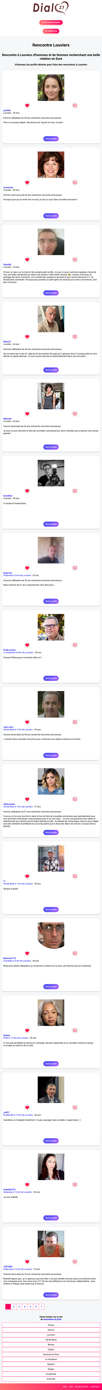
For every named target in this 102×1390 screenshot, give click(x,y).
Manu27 (7, 341)
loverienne (8, 187)
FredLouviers (9, 650)
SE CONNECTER (51, 31)
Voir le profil (51, 138)
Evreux (51, 1325)
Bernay (51, 1344)
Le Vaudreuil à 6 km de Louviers (18, 652)
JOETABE (7, 1266)
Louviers (51, 1335)
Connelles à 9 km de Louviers (17, 961)
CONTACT (95, 1386)
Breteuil (51, 1364)
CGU (71, 1386)
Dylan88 (7, 264)
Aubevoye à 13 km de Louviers (17, 1192)
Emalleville (51, 1374)
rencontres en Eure (52, 1319)
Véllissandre (9, 804)
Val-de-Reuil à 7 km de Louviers (18, 729)
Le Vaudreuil (51, 1359)
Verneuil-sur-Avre (51, 1354)
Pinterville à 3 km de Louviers (17, 575)
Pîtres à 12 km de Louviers (15, 1038)
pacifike (7, 110)
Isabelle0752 (9, 1189)
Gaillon (51, 1349)
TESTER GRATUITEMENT (51, 22)
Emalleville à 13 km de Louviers (18, 1115)
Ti (4, 881)
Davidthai (7, 496)
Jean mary (8, 727)
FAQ (65, 1386)
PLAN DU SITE (82, 1386)
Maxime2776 (9, 958)
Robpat (6, 1035)
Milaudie (7, 418)
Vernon (51, 1330)
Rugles (51, 1369)
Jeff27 (6, 1112)
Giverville (51, 1379)
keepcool (7, 573)
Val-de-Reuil (51, 1339)
